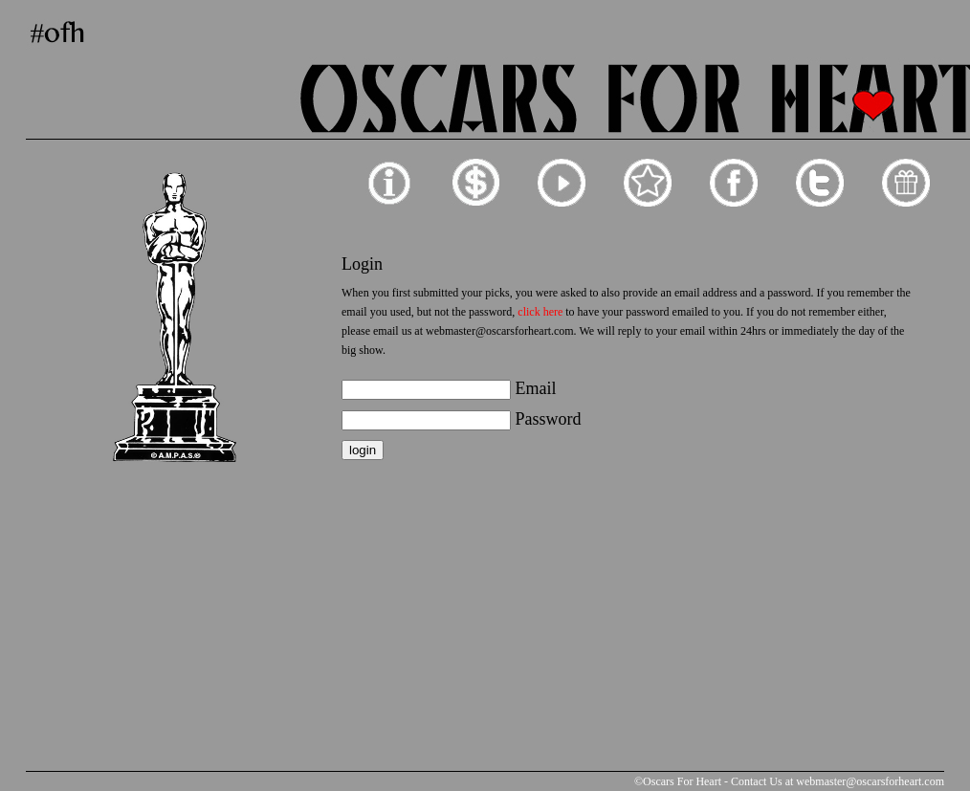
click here (540, 312)
